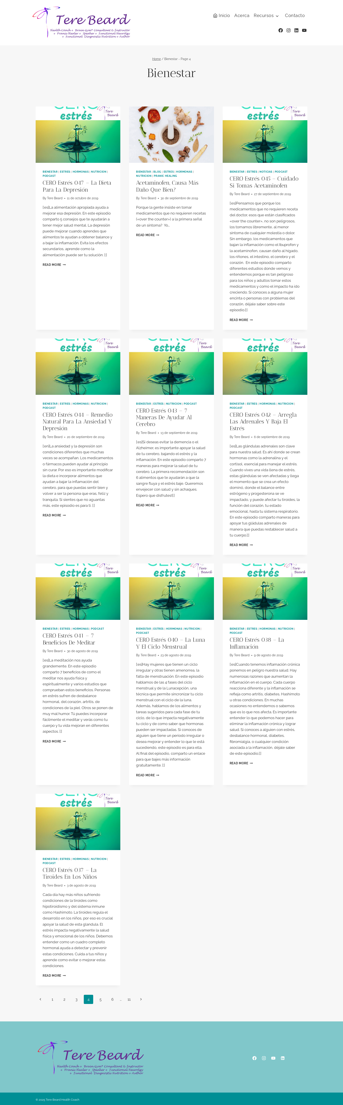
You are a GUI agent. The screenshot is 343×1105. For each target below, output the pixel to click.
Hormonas (81, 171)
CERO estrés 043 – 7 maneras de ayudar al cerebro (164, 417)
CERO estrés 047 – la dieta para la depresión (77, 186)
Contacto (295, 15)
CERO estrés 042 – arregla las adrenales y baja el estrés (263, 421)
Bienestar (50, 171)
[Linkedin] (283, 1058)
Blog (157, 171)
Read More (54, 264)
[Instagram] (264, 1058)
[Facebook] (254, 1058)
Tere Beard (55, 198)
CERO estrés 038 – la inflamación (257, 643)
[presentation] (78, 135)
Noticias (265, 171)
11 (129, 999)
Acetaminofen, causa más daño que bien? (167, 186)
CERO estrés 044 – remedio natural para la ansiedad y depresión (78, 421)
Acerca (241, 15)
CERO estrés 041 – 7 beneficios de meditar (69, 639)
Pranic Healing (165, 175)
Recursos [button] (264, 15)
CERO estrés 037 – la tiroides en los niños (70, 873)
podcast (49, 175)
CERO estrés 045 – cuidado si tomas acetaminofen (264, 182)
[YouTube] (273, 1058)
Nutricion (98, 171)
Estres (65, 171)
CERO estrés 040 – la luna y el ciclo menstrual (170, 643)
